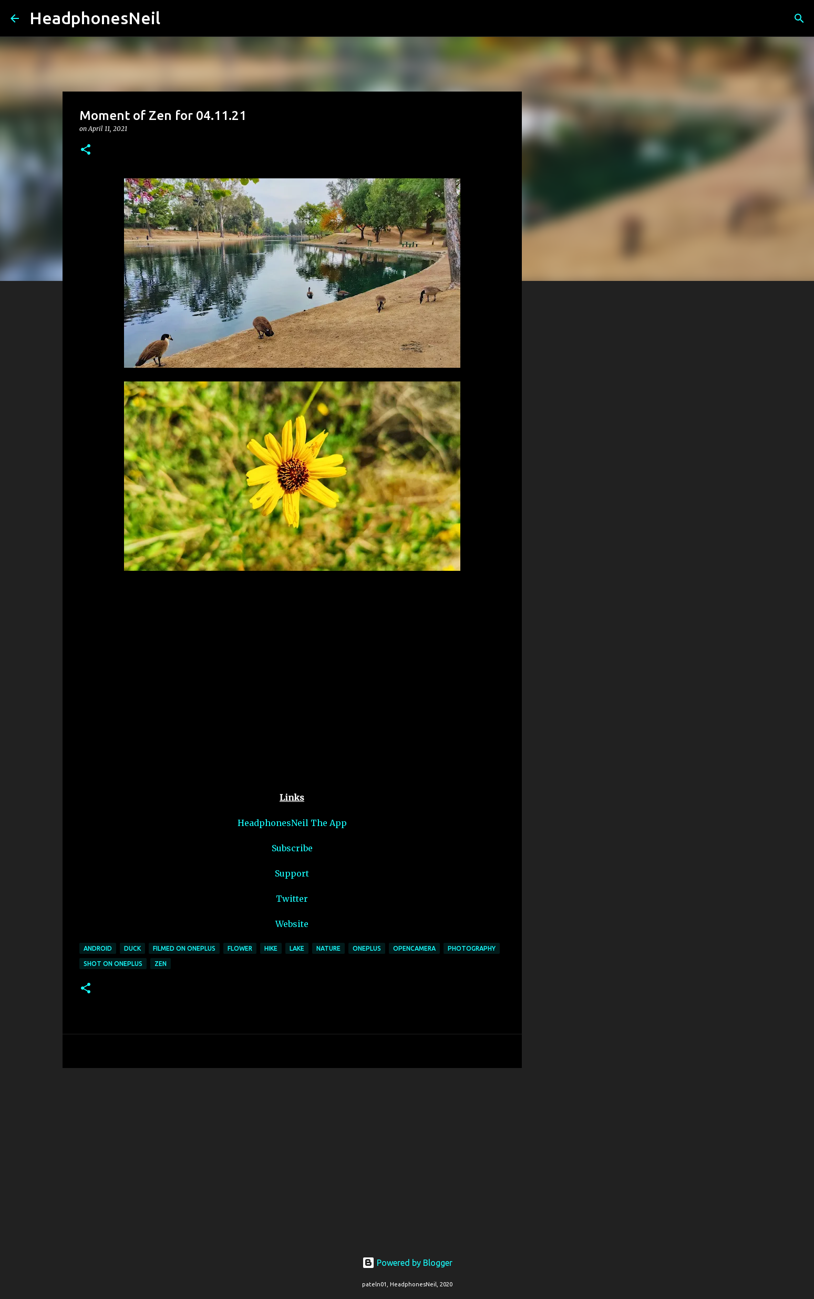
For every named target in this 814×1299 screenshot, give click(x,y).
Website (291, 924)
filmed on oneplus (184, 948)
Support (292, 873)
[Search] (175, 18)
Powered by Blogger (407, 1262)
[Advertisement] (292, 1157)
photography (472, 948)
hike (270, 948)
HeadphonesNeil (94, 17)
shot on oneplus (113, 963)
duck (132, 948)
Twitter (292, 898)
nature (328, 948)
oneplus (367, 948)
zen (160, 963)
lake (297, 948)
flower (240, 948)
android (98, 948)
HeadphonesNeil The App (292, 823)
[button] (85, 150)
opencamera (414, 948)
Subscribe (292, 848)
